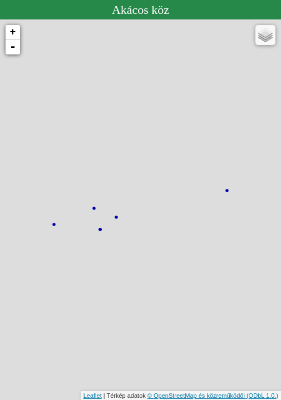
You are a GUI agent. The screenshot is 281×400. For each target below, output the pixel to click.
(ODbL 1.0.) (262, 395)
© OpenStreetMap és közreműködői (197, 395)
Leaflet (92, 395)
